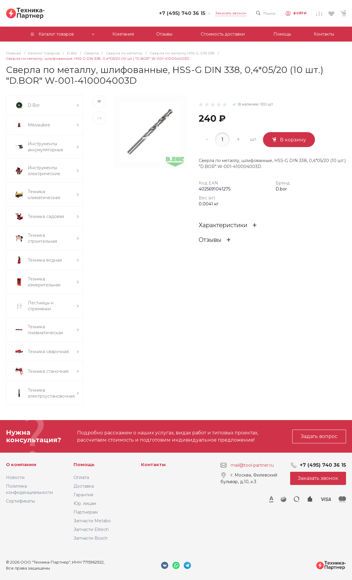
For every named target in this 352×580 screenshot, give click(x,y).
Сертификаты (20, 501)
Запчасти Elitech (91, 529)
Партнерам (86, 512)
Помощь (84, 464)
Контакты (153, 464)
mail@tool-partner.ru (252, 465)
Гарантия (83, 494)
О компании (21, 464)
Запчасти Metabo (92, 520)
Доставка (84, 486)
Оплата (81, 477)
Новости (15, 477)
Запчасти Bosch (91, 538)
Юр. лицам (85, 503)
